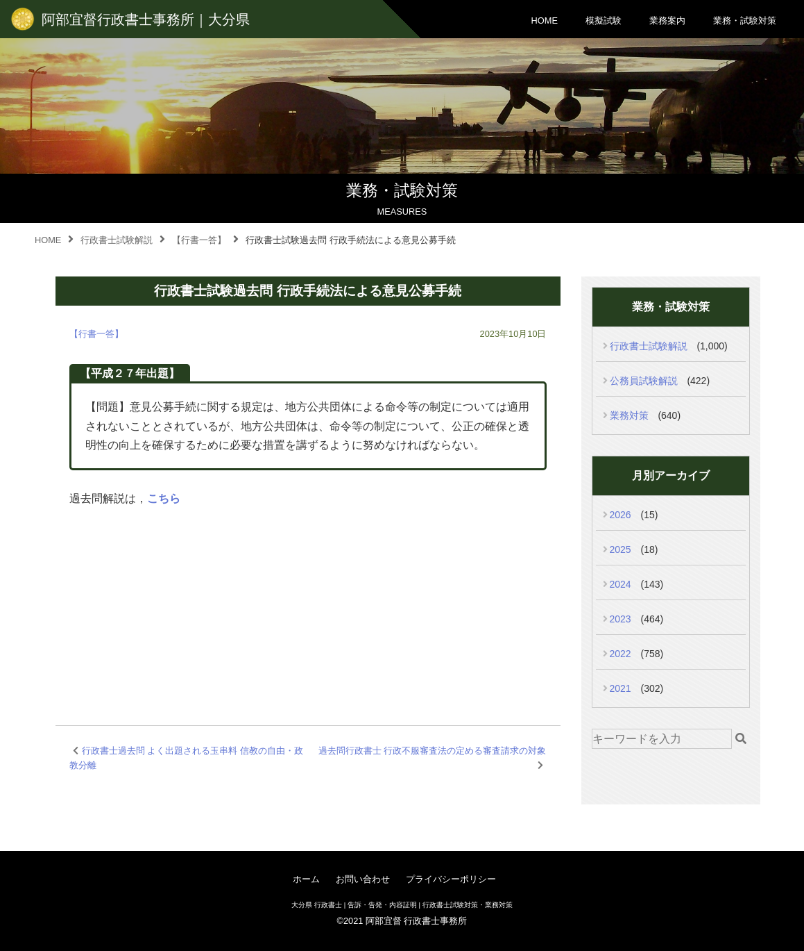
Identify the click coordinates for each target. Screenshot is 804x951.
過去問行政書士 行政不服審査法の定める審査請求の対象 (432, 750)
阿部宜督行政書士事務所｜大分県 (146, 19)
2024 (620, 584)
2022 (620, 653)
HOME (544, 20)
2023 (620, 619)
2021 (620, 688)
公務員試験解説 (644, 380)
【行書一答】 (96, 334)
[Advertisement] (308, 599)
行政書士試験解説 (648, 346)
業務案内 (667, 20)
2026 (620, 514)
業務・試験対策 (744, 20)
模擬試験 (603, 20)
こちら (163, 498)
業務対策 (629, 415)
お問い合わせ (363, 879)
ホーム (306, 879)
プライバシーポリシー (451, 879)
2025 (620, 549)
